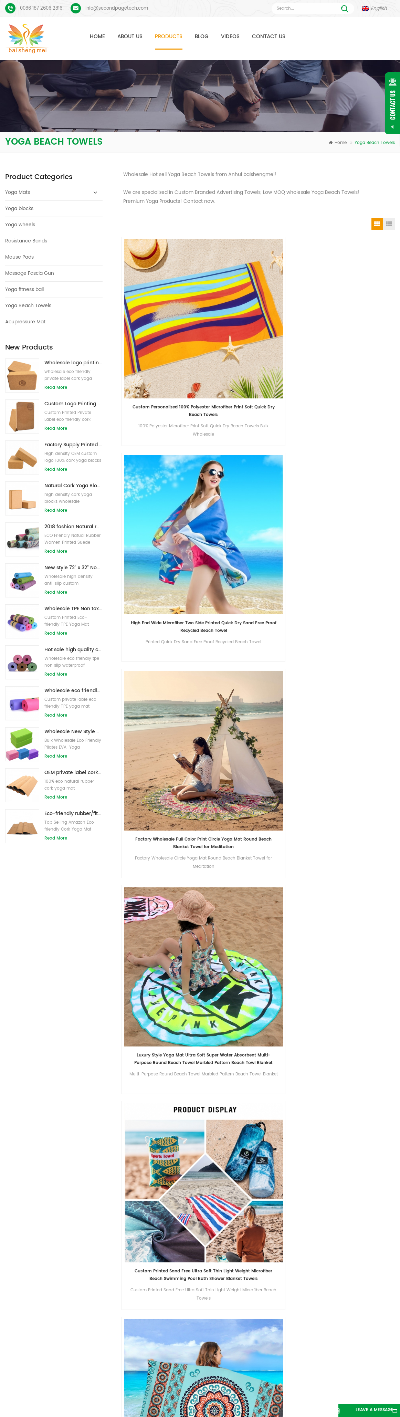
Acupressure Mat (25, 322)
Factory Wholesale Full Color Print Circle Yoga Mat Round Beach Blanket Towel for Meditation (294, 313)
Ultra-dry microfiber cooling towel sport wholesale (363, 549)
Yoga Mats (17, 192)
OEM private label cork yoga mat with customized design (73, 773)
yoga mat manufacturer (166, 1280)
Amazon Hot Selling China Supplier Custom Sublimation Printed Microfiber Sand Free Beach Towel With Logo (293, 431)
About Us (130, 36)
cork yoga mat (156, 1255)
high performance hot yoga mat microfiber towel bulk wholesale (154, 549)
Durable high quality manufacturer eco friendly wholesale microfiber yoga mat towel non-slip (224, 549)
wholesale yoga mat (162, 1330)
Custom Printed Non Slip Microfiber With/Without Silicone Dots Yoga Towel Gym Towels (293, 904)
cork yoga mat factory (164, 1293)
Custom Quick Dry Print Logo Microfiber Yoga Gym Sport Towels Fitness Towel (294, 786)
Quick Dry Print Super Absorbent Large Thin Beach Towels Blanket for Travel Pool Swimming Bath (224, 431)
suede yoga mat (158, 1243)
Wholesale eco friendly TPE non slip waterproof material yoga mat (73, 691)
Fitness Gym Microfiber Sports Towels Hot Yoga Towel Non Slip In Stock (224, 786)
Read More (55, 387)
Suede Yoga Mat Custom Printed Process (63, 1250)
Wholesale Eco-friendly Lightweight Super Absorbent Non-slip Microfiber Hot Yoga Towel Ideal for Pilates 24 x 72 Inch (224, 668)
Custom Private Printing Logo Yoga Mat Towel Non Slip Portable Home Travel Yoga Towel (154, 786)
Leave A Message (362, 1410)
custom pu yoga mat (163, 1268)
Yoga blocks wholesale (165, 1317)
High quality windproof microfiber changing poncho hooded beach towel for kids (154, 668)
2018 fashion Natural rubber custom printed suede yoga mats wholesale (73, 527)
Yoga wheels (20, 225)
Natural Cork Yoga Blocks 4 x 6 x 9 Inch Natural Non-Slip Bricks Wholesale (73, 486)
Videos (230, 36)
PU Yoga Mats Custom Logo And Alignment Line (68, 1272)
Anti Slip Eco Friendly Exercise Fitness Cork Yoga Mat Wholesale (278, 1231)
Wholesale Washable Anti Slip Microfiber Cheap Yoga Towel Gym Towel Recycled (363, 786)
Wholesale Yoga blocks (165, 1305)
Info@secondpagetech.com (116, 8)
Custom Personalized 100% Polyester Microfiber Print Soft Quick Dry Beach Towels (154, 313)
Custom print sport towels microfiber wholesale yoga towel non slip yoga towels (155, 904)
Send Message (104, 1178)
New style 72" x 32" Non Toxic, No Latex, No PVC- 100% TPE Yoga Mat (73, 568)
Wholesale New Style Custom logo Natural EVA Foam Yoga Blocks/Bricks (73, 732)
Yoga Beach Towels (28, 306)
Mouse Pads (19, 257)
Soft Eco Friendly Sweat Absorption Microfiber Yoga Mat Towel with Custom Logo (293, 668)
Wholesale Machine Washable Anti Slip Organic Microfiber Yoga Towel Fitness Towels (224, 904)
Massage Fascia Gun (29, 273)
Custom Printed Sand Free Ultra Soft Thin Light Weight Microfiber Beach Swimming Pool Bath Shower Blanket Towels (154, 431)
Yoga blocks (19, 208)
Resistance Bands (26, 241)
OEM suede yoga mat (163, 1342)
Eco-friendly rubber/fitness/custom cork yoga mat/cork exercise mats (73, 813)
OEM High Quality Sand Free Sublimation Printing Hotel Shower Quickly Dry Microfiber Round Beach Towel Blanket (363, 431)
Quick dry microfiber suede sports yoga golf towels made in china (293, 549)
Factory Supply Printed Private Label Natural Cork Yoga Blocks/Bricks (73, 445)
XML (200, 1401)
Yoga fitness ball (24, 289)
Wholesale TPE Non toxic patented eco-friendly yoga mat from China (73, 609)
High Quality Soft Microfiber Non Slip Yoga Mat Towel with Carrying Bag (363, 668)
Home (97, 36)
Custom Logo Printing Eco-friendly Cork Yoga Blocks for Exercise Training (73, 404)
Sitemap (355, 1390)
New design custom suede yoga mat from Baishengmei (270, 1268)
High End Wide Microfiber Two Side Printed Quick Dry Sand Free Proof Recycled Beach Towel (224, 313)
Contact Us (268, 36)
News (264, 1390)
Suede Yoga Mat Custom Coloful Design (62, 1229)
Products (168, 36)
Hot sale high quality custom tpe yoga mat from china (73, 650)
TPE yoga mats (156, 1231)
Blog (202, 36)
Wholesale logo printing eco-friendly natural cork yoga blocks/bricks (73, 363)
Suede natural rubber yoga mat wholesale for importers (270, 1243)
